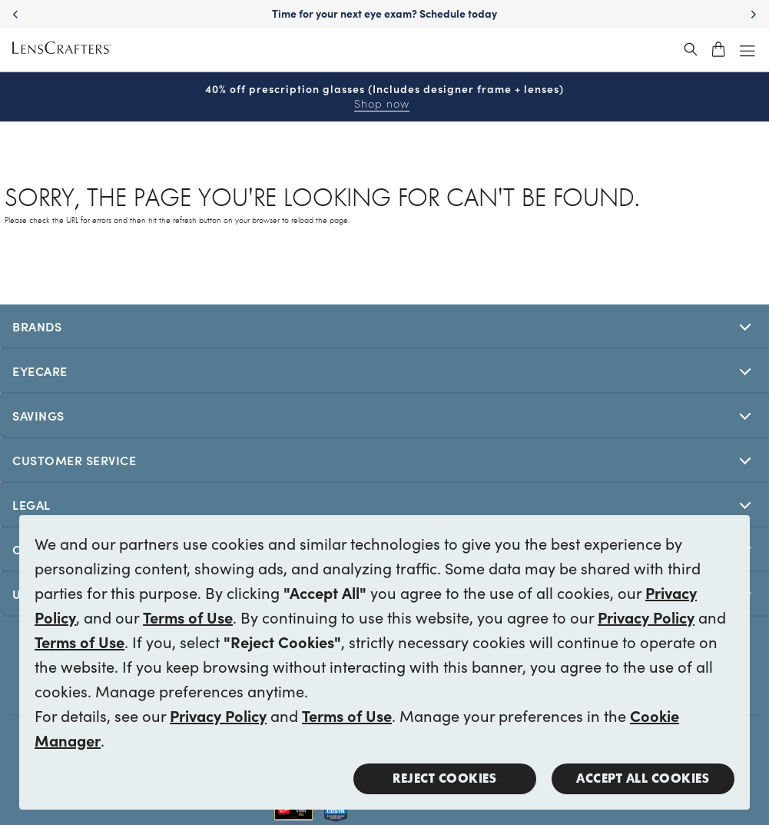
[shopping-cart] (718, 49)
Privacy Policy (646, 616)
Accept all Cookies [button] (642, 778)
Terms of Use (188, 616)
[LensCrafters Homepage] (61, 49)
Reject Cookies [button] (444, 778)
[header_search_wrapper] (690, 49)
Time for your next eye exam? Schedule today (384, 13)
